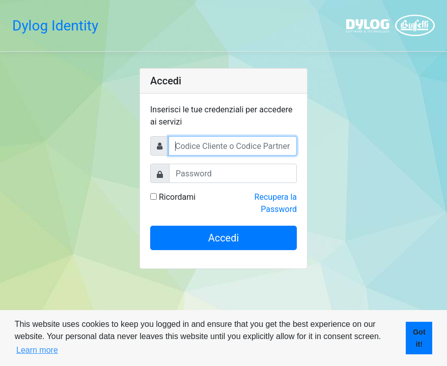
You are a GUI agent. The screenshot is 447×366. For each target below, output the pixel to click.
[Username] (233, 146)
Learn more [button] (37, 350)
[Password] (233, 173)
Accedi (223, 238)
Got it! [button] (419, 338)
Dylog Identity (55, 25)
